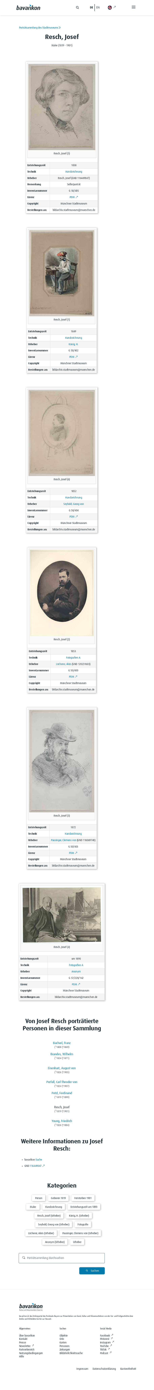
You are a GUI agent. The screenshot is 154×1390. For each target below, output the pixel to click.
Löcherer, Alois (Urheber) (41, 1233)
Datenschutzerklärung (104, 1369)
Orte (62, 1339)
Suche (39, 1159)
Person (38, 1198)
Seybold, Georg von (73, 504)
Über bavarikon (27, 1335)
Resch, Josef (64, 178)
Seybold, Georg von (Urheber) (53, 1224)
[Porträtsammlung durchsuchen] (62, 1258)
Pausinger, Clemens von (63, 840)
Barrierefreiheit (128, 1369)
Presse (22, 1342)
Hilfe (21, 1356)
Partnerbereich (26, 1349)
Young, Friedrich (62, 1121)
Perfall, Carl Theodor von (61, 1082)
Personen (64, 1346)
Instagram (107, 1342)
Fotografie (83, 1224)
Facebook (106, 1335)
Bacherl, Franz (62, 1043)
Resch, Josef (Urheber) (49, 1215)
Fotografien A (73, 657)
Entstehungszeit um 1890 (84, 1207)
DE (91, 7)
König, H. (73, 344)
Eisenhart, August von (62, 1068)
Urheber (77, 1242)
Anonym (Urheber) (55, 1242)
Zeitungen (65, 1349)
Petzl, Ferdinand (62, 1093)
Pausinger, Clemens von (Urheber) (80, 1233)
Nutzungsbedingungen (31, 1353)
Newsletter (26, 1346)
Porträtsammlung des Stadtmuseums (40, 27)
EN (98, 7)
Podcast (105, 1353)
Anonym (76, 971)
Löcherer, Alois (63, 664)
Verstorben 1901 (83, 1198)
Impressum (82, 1369)
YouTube (106, 1346)
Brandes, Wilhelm (61, 1054)
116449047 (37, 1166)
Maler (33, 1207)
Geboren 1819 (58, 1198)
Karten (63, 1342)
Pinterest (106, 1339)
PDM (74, 197)
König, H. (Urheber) (79, 1215)
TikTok (105, 1349)
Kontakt (23, 1339)
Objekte (64, 1335)
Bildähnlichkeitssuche (71, 1353)
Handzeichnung (73, 171)
